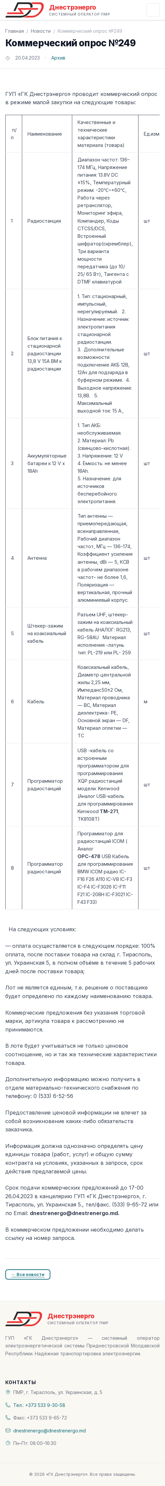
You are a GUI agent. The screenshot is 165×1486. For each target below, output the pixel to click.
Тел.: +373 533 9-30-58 (39, 1405)
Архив (58, 58)
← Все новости (27, 1274)
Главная (14, 31)
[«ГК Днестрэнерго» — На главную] (57, 10)
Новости (41, 31)
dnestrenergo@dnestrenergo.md (49, 1430)
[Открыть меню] (153, 10)
